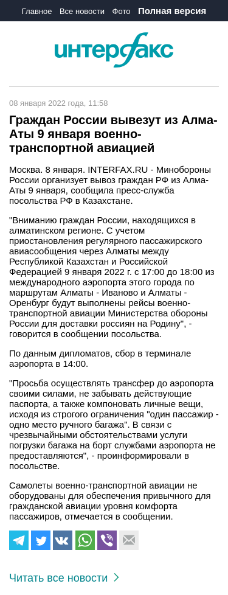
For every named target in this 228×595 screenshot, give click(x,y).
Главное (37, 11)
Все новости (82, 11)
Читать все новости (64, 578)
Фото (121, 11)
